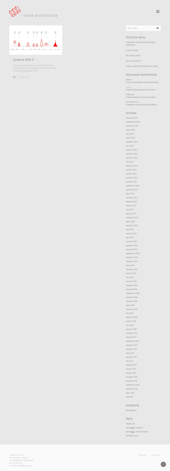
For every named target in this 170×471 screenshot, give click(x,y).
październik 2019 (132, 253)
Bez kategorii (131, 410)
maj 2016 (129, 397)
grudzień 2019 (131, 245)
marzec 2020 (131, 233)
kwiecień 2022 (132, 166)
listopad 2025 (131, 118)
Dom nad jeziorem (133, 61)
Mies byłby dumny (133, 55)
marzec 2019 (131, 273)
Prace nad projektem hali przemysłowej (142, 82)
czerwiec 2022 (132, 158)
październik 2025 (133, 122)
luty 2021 (129, 209)
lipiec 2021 (130, 193)
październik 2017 (132, 341)
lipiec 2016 (130, 393)
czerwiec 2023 (132, 142)
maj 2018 (129, 313)
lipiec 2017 (130, 353)
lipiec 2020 (130, 221)
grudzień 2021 (131, 177)
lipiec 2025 (130, 130)
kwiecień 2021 (131, 201)
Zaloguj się (130, 423)
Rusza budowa (132, 50)
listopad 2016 (131, 381)
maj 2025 (130, 134)
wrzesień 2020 (132, 217)
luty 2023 (130, 146)
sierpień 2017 (131, 349)
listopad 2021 (131, 181)
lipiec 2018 (130, 305)
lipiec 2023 (130, 138)
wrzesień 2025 (132, 126)
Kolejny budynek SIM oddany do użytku (142, 66)
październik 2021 (132, 185)
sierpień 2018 (131, 301)
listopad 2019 (131, 249)
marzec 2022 (131, 170)
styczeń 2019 (131, 281)
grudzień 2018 (131, 285)
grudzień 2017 (131, 333)
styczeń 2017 (131, 373)
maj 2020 (130, 229)
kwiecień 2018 (131, 317)
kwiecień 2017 (131, 365)
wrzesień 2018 (132, 297)
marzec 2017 (131, 369)
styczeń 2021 (131, 213)
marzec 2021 (131, 205)
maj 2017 (129, 361)
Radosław (130, 94)
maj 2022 (130, 162)
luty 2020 (130, 237)
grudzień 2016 (131, 377)
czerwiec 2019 (131, 269)
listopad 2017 (131, 337)
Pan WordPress (132, 102)
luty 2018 (129, 325)
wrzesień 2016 (132, 389)
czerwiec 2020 (132, 225)
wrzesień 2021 (132, 189)
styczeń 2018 (131, 329)
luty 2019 (129, 277)
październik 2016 (132, 385)
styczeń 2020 (131, 241)
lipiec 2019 (130, 265)
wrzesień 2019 (132, 257)
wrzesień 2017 (131, 345)
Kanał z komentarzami (137, 431)
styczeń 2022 (131, 174)
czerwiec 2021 (131, 197)
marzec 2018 (131, 321)
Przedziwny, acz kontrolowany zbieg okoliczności (140, 43)
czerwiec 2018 (131, 309)
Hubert (128, 79)
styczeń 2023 (131, 150)
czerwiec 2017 (131, 357)
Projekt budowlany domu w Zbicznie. (141, 90)
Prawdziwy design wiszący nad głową (141, 104)
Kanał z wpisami (134, 427)
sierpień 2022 (131, 154)
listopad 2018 (131, 289)
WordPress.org (132, 435)
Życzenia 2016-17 (23, 60)
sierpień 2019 (131, 261)
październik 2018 (132, 293)
